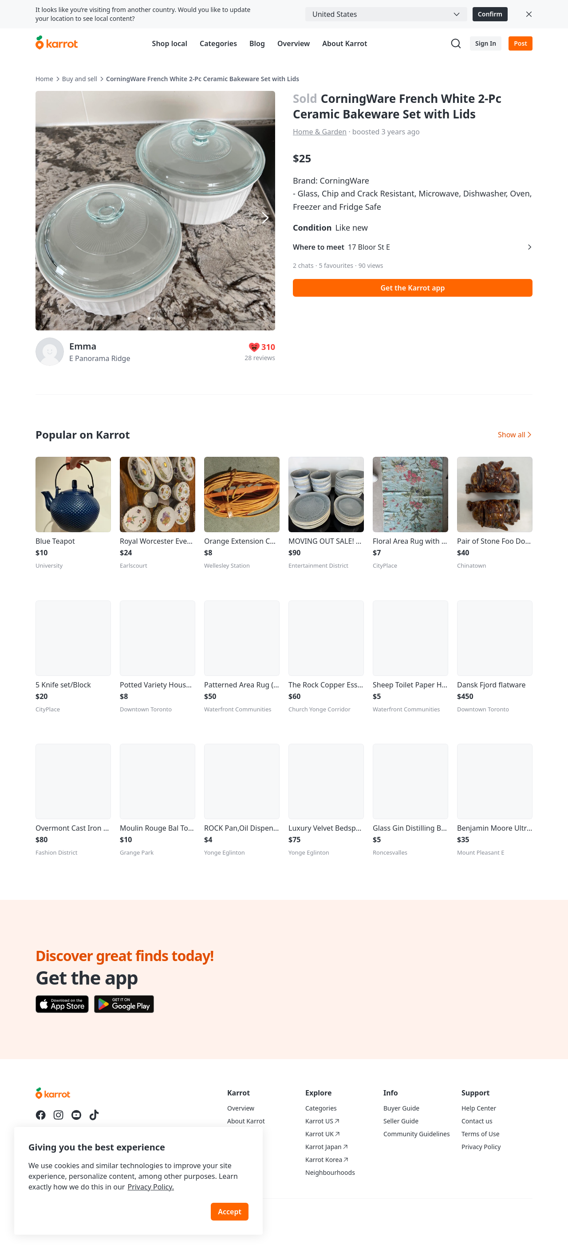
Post (520, 43)
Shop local (169, 43)
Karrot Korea (326, 1159)
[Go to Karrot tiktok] (94, 1115)
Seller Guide (400, 1121)
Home (44, 79)
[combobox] (386, 14)
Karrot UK (322, 1134)
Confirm (490, 14)
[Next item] (264, 218)
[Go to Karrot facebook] (41, 1115)
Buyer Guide (401, 1108)
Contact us (477, 1121)
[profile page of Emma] (50, 352)
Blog (257, 43)
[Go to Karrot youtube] (76, 1115)
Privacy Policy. (150, 1187)
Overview (293, 43)
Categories (218, 43)
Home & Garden (320, 132)
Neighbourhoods (330, 1172)
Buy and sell (79, 79)
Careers (238, 1134)
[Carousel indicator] (149, 318)
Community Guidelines (416, 1134)
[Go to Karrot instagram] (58, 1115)
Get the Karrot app (412, 288)
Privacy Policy (481, 1146)
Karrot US (322, 1121)
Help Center (479, 1108)
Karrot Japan (326, 1146)
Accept (229, 1212)
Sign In (485, 43)
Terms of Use (481, 1134)
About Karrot (344, 43)
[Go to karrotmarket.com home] (57, 43)
